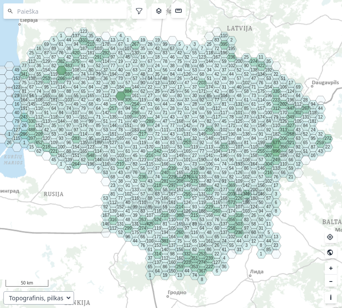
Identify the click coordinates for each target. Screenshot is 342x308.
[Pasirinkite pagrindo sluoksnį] (39, 298)
